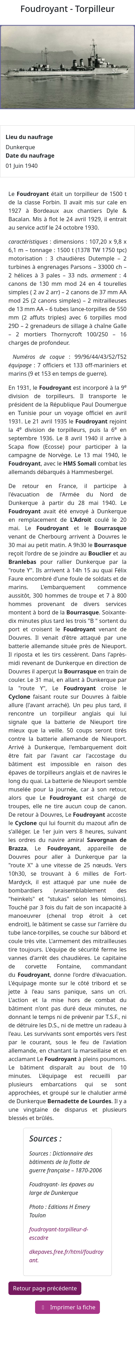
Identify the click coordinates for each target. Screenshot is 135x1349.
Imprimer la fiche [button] (67, 1307)
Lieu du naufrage (29, 137)
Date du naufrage (30, 155)
